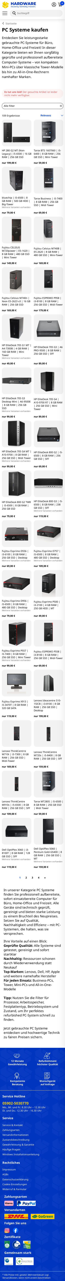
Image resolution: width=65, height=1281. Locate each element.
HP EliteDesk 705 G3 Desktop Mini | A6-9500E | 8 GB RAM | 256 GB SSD (16, 404)
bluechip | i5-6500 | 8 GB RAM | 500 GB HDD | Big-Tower (16, 202)
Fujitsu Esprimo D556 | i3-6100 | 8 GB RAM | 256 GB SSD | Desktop (16, 555)
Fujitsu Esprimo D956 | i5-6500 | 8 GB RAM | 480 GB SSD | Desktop (16, 605)
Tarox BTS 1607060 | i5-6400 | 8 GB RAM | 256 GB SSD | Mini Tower (47, 154)
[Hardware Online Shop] (19, 4)
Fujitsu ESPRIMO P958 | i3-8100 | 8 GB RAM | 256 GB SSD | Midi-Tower (48, 301)
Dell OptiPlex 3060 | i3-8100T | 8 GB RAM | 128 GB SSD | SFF (16, 854)
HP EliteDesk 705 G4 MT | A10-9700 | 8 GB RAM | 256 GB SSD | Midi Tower (16, 456)
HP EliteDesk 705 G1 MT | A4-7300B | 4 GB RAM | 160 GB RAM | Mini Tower (16, 351)
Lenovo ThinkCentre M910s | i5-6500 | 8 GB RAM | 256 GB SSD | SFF (16, 805)
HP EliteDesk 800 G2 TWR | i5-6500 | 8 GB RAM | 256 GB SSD (16, 505)
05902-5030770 (15, 1103)
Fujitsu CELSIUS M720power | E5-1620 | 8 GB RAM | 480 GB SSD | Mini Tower (16, 252)
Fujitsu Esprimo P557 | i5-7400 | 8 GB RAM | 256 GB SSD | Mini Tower (16, 655)
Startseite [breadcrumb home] (11, 23)
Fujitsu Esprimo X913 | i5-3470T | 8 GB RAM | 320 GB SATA (15, 705)
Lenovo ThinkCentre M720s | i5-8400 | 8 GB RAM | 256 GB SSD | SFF (48, 755)
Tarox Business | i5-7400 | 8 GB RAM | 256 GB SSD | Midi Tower (48, 202)
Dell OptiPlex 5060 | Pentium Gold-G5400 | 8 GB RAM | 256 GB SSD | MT (48, 855)
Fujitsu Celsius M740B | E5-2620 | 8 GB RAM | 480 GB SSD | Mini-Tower (48, 252)
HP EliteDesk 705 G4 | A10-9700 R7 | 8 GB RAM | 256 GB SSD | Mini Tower (48, 404)
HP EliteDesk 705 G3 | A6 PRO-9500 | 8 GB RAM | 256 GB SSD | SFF (48, 350)
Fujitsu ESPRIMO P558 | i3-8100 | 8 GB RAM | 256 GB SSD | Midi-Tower (48, 655)
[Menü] (6, 13)
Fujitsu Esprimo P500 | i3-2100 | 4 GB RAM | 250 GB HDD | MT (47, 605)
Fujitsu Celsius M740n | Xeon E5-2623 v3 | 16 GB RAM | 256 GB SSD (16, 301)
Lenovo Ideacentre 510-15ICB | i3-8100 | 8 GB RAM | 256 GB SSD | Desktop (47, 705)
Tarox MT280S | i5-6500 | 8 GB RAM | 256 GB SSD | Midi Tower (48, 805)
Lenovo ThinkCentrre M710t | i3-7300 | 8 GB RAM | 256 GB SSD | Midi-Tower (15, 756)
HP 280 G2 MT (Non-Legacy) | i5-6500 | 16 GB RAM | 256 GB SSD (16, 154)
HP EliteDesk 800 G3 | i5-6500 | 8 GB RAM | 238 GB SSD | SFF (48, 506)
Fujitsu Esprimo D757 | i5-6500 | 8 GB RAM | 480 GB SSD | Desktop (48, 555)
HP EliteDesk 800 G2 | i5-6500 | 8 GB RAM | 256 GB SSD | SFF (48, 455)
